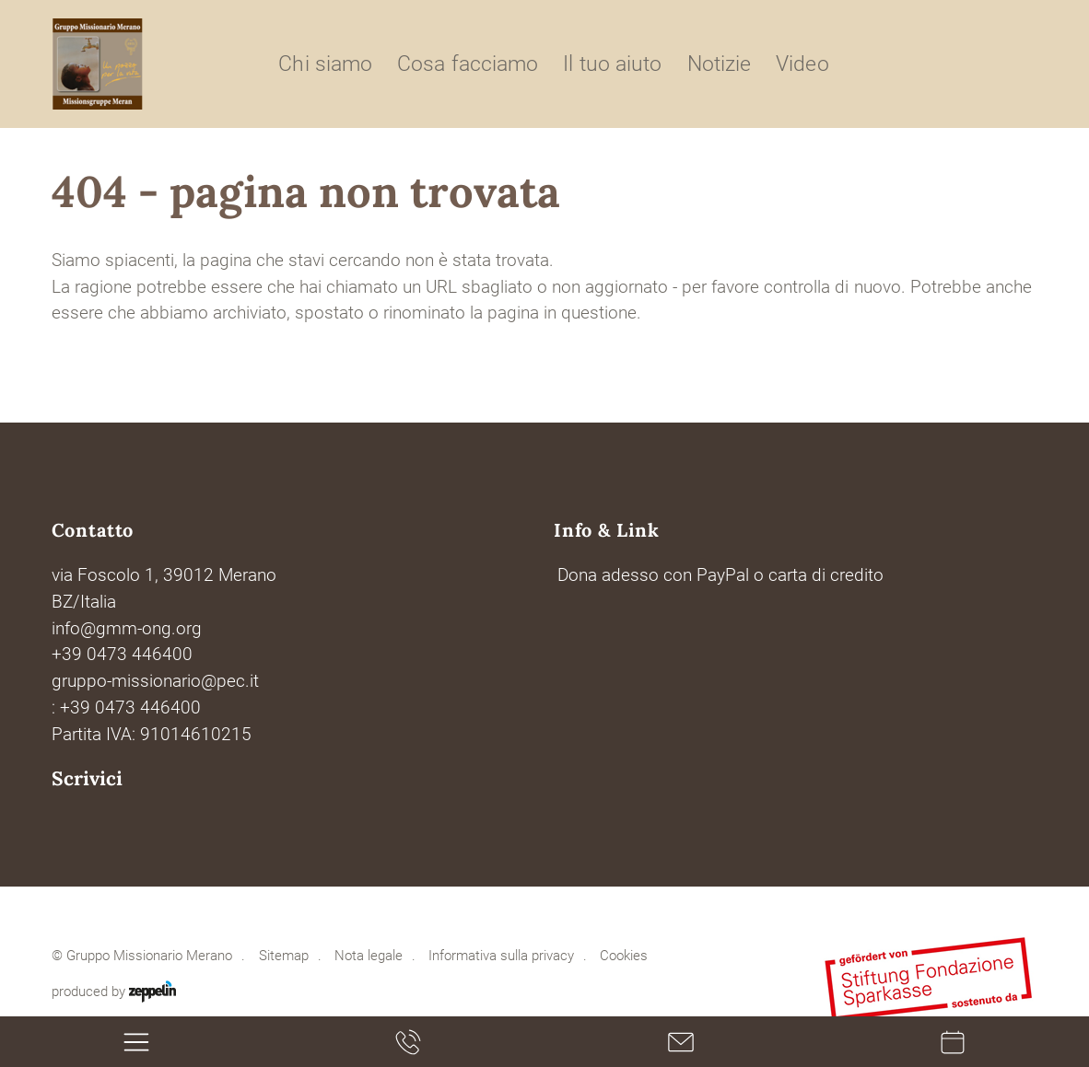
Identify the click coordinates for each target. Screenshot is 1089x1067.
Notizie (719, 64)
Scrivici (87, 779)
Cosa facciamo (467, 64)
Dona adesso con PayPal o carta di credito (720, 575)
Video (802, 64)
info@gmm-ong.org (127, 629)
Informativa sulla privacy (501, 955)
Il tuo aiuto (612, 64)
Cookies (624, 955)
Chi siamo (324, 64)
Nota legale (368, 955)
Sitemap (284, 955)
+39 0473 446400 (122, 654)
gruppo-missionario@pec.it (155, 681)
